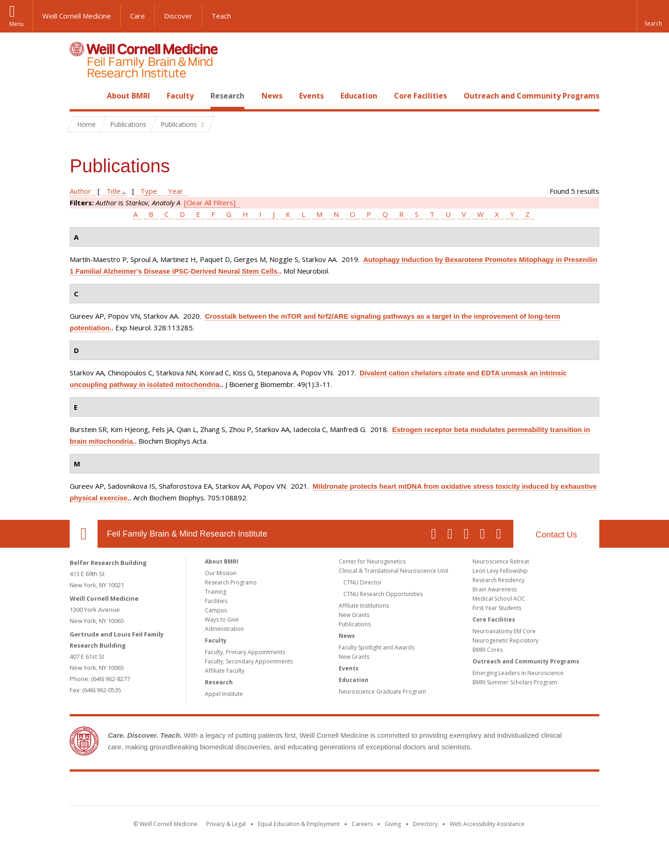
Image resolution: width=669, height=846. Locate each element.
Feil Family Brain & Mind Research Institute (187, 533)
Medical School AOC (498, 599)
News (272, 96)
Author (80, 191)
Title (113, 191)
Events (311, 96)
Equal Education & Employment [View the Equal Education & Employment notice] (299, 824)
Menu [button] (16, 24)
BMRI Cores (487, 650)
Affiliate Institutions (364, 606)
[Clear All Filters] (210, 202)
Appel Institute (224, 694)
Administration (224, 629)
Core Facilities (420, 96)
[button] (652, 16)
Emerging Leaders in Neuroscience (518, 673)
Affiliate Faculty (224, 671)
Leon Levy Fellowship (500, 571)
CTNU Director (362, 582)
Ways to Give (222, 619)
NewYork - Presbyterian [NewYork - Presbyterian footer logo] (412, 790)
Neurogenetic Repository (505, 640)
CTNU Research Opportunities (383, 594)
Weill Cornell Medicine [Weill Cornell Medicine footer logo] (267, 790)
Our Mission (220, 573)
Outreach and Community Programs (531, 96)
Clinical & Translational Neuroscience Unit (393, 571)
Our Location (84, 534)
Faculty (180, 96)
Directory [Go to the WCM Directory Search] (425, 824)
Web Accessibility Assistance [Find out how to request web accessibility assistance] (487, 824)
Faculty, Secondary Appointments (249, 661)
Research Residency (498, 580)
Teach (221, 15)
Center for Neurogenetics (372, 561)
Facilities (216, 601)
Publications (355, 624)
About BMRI (128, 96)
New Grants (354, 615)
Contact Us (556, 534)
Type (148, 191)
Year (175, 191)
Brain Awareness (494, 589)
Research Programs (230, 582)
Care (137, 15)
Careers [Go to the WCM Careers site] (362, 824)
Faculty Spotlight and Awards (376, 647)
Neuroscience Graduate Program (382, 691)
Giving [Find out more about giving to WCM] (393, 824)
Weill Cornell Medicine (76, 15)
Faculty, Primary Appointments (245, 652)
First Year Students (496, 608)
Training (215, 592)
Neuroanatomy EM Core (504, 631)
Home (79, 95)
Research (227, 96)
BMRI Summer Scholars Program (514, 682)
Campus (216, 610)
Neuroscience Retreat (500, 561)
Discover (178, 15)
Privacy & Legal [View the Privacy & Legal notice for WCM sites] (226, 824)
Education (359, 96)
